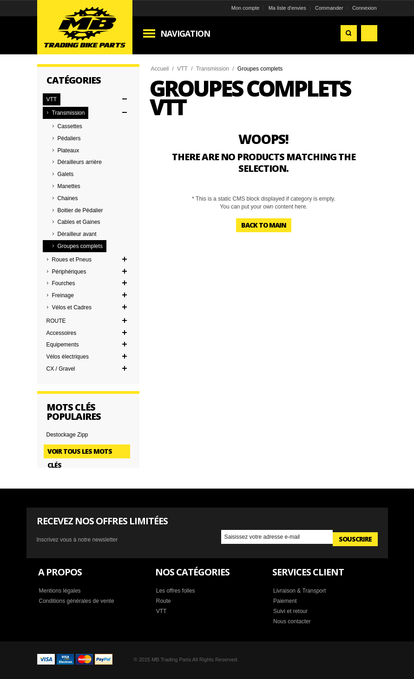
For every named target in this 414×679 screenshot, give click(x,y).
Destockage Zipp (67, 434)
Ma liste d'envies (287, 8)
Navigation (185, 33)
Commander (329, 8)
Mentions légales (60, 591)
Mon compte (245, 8)
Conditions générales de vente (76, 601)
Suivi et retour (290, 611)
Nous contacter (292, 621)
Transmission (212, 68)
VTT (182, 68)
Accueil (160, 68)
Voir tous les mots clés (79, 452)
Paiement (285, 601)
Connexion (364, 8)
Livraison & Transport (299, 591)
